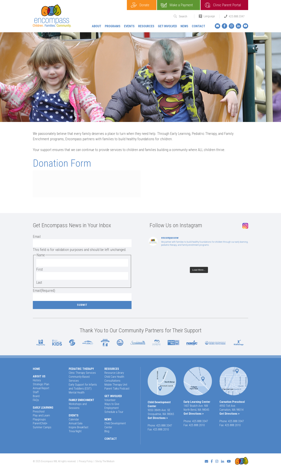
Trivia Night (75, 431)
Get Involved (167, 26)
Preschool (39, 411)
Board (36, 396)
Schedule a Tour (113, 412)
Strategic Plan (41, 384)
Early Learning (43, 407)
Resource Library (114, 372)
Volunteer (110, 400)
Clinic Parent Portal (227, 5)
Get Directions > (158, 418)
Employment (111, 408)
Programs (112, 26)
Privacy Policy (86, 461)
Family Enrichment (81, 400)
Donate (144, 5)
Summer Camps (42, 427)
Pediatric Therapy (81, 369)
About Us (39, 376)
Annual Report (41, 388)
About (96, 26)
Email (37, 236)
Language (209, 16)
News (184, 26)
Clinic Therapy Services (82, 372)
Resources (146, 26)
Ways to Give (111, 404)
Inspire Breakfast (78, 427)
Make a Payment (181, 5)
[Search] (184, 16)
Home (36, 369)
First (39, 269)
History (37, 380)
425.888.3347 (237, 16)
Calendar (74, 419)
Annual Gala (75, 423)
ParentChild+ (40, 423)
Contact (198, 26)
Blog (106, 431)
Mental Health (77, 392)
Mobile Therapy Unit (115, 384)
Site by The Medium (104, 461)
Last (39, 282)
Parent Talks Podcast (116, 388)
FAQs (36, 400)
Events (129, 26)
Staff (36, 392)
